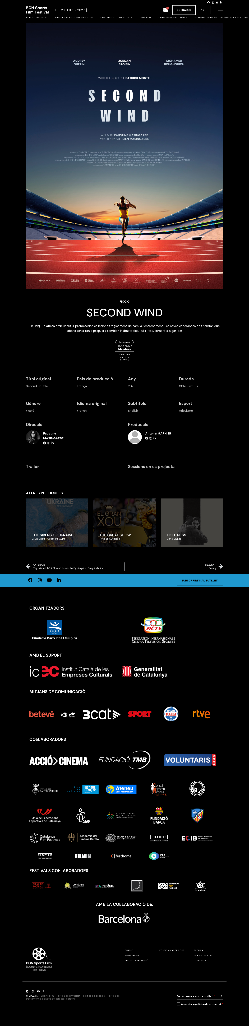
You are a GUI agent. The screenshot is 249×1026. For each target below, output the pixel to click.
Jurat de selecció (136, 960)
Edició (129, 950)
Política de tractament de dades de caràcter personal (73, 997)
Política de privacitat (68, 995)
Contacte (200, 960)
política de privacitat (208, 1004)
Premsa (198, 950)
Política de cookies (94, 995)
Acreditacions (203, 955)
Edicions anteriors (172, 950)
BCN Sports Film (44, 995)
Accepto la (202, 1004)
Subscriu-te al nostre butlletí (196, 996)
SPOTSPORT (132, 955)
